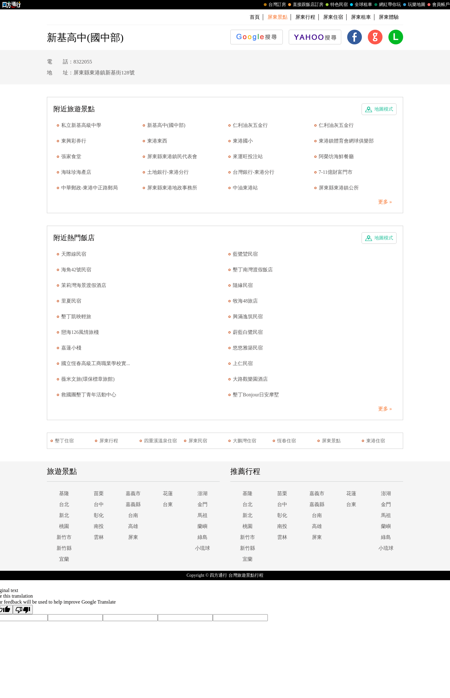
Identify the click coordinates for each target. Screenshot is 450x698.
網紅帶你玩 (387, 4)
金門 (203, 504)
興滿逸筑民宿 (248, 316)
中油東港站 (245, 187)
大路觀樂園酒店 (250, 379)
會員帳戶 (438, 4)
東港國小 (243, 140)
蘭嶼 (203, 526)
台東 (168, 504)
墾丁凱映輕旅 (76, 316)
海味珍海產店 (76, 172)
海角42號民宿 (76, 269)
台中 (99, 504)
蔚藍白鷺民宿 (248, 332)
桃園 (64, 526)
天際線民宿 (73, 254)
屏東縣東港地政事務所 (172, 187)
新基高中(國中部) (166, 125)
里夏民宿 (71, 301)
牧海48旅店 (245, 301)
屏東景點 (331, 440)
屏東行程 (305, 17)
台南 (133, 515)
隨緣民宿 (243, 285)
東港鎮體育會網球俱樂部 (346, 140)
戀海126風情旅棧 (80, 332)
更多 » (385, 201)
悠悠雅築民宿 (248, 347)
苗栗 (99, 493)
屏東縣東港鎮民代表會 (172, 156)
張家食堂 (71, 156)
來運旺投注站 (248, 156)
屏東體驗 (389, 17)
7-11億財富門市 (336, 172)
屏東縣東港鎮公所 (339, 187)
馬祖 (203, 515)
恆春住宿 (286, 440)
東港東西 (157, 140)
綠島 (203, 537)
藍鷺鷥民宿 (245, 254)
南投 (99, 526)
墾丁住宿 (64, 440)
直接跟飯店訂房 (305, 4)
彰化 (99, 515)
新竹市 (64, 537)
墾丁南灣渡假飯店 (253, 269)
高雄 (133, 526)
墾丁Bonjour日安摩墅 (256, 394)
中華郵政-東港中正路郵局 (89, 187)
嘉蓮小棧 (71, 347)
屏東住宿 (333, 17)
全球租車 (360, 4)
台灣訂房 (274, 4)
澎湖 (203, 493)
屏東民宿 (197, 440)
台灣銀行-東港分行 (253, 172)
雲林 (99, 537)
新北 (64, 515)
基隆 (64, 493)
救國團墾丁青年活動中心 (88, 394)
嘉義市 (133, 493)
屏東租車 (361, 17)
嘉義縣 (133, 504)
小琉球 (202, 548)
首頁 (255, 17)
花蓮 (168, 493)
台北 (64, 504)
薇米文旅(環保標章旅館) (88, 379)
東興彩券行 (73, 140)
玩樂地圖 (413, 4)
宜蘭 (64, 559)
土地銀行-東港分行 (168, 172)
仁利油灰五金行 (250, 125)
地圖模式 (383, 109)
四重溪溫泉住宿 (160, 440)
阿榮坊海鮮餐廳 (336, 156)
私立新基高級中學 (81, 125)
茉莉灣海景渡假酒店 (83, 285)
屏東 (133, 537)
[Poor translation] (23, 609)
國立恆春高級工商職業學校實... (95, 363)
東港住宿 (375, 440)
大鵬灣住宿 (244, 440)
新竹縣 (64, 548)
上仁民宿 (243, 363)
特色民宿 (336, 4)
